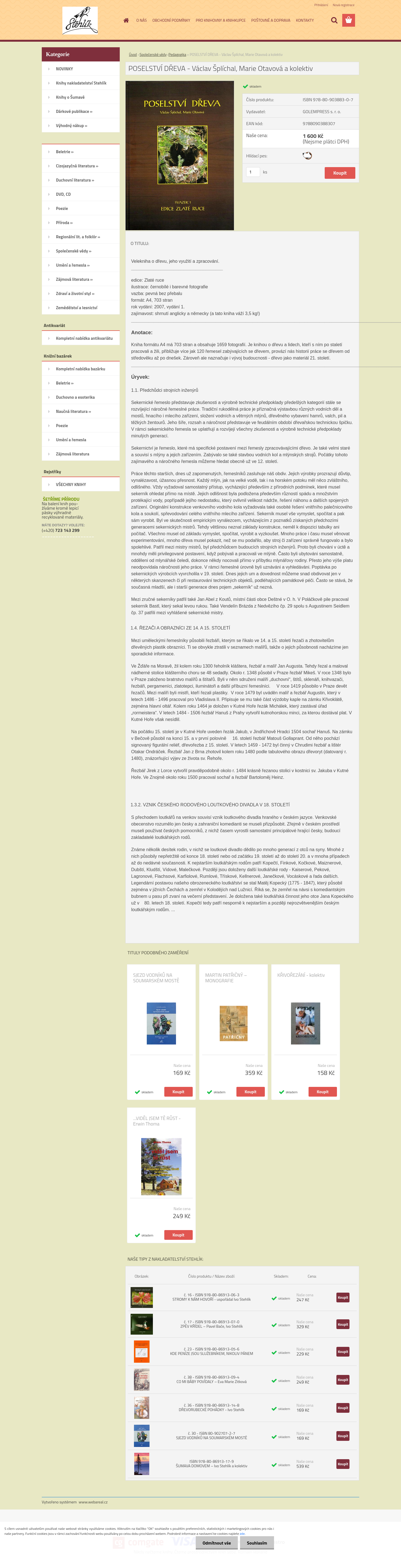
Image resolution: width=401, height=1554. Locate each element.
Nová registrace (343, 5)
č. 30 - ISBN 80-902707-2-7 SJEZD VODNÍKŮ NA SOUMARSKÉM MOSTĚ (211, 1435)
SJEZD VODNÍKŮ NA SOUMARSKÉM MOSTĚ (156, 977)
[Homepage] (125, 20)
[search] (334, 20)
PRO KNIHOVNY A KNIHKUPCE (221, 20)
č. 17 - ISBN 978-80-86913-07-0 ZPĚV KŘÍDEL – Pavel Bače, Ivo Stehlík (211, 1324)
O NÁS (141, 20)
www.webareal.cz (93, 1502)
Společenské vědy (153, 54)
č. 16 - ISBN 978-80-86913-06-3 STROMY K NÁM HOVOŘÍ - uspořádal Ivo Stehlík (211, 1297)
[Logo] (80, 20)
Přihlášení (321, 5)
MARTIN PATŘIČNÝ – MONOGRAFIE (226, 977)
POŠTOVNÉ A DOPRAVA (270, 20)
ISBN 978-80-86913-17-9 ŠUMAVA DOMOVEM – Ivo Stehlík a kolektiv (212, 1463)
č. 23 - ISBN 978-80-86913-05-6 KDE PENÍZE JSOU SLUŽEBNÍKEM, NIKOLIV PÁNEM (211, 1351)
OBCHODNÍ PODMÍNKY (171, 20)
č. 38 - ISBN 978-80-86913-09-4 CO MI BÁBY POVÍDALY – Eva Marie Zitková (212, 1379)
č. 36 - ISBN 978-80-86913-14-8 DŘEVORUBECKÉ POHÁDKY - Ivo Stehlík (211, 1407)
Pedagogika (177, 54)
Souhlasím (257, 1543)
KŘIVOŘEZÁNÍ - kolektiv (301, 975)
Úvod (133, 54)
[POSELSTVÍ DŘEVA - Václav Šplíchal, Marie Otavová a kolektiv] (180, 83)
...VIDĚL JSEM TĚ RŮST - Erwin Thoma (157, 1121)
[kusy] (253, 172)
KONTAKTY (305, 20)
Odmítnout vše (216, 1543)
